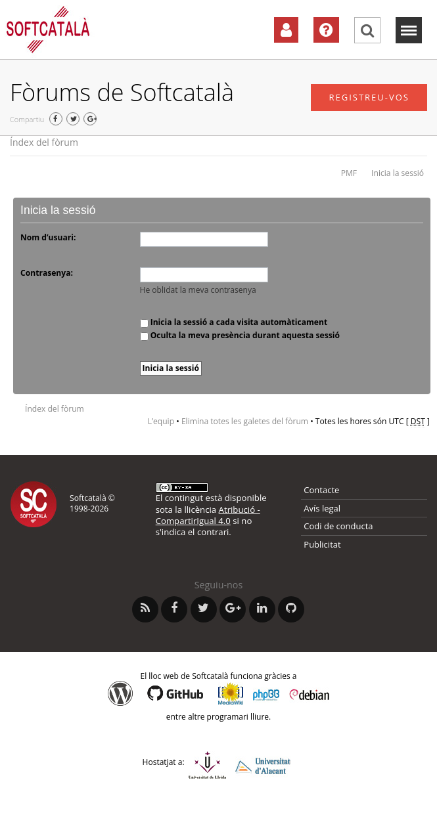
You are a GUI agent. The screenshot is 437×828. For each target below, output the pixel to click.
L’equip (161, 421)
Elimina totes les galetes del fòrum (244, 421)
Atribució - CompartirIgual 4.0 (208, 515)
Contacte (321, 490)
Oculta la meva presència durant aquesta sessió (240, 335)
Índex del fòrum (44, 142)
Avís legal (322, 508)
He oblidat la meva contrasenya (198, 289)
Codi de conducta (338, 526)
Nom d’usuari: (48, 237)
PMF (349, 173)
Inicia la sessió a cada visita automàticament (234, 322)
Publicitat (322, 544)
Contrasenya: (46, 272)
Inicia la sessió (397, 173)
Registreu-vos (369, 97)
